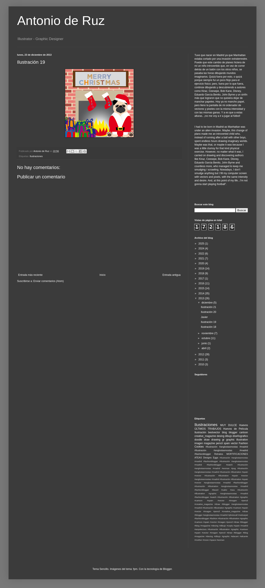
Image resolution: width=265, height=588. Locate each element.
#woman (220, 540)
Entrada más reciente (30, 274)
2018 (202, 273)
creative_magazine (205, 436)
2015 (202, 288)
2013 (202, 298)
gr (223, 439)
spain (227, 443)
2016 (202, 283)
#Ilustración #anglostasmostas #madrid (227, 446)
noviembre (208, 333)
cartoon (243, 432)
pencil (219, 443)
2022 (202, 253)
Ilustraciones (36, 156)
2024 (202, 248)
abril (204, 348)
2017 (202, 278)
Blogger (167, 569)
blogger (233, 432)
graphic (230, 439)
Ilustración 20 (208, 312)
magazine (209, 443)
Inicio (103, 274)
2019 (202, 268)
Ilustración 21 (208, 307)
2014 (202, 293)
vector (234, 443)
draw (206, 439)
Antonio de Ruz (61, 20)
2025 (202, 243)
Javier (204, 317)
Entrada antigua (171, 274)
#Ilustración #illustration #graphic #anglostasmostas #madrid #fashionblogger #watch (221, 493)
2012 (202, 354)
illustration (242, 439)
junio (205, 343)
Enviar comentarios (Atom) (48, 281)
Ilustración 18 (208, 326)
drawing (215, 439)
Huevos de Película (235, 428)
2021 (202, 258)
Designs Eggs (210, 457)
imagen (198, 443)
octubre (206, 338)
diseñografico (240, 436)
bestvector (214, 432)
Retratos (218, 454)
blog (224, 432)
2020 (202, 263)
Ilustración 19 (208, 322)
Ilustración (200, 432)
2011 (202, 359)
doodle (198, 439)
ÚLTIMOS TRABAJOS (207, 428)
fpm (135, 569)
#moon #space (209, 540)
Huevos (243, 425)
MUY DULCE (228, 425)
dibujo (228, 436)
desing (220, 436)
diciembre (207, 302)
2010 (202, 364)
